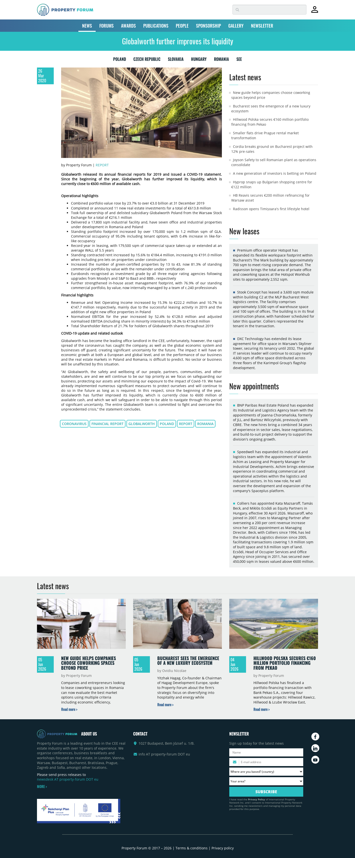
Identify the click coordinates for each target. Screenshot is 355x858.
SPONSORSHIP (208, 25)
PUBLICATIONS (155, 25)
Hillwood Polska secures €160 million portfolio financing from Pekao (284, 663)
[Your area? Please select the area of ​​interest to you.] (266, 781)
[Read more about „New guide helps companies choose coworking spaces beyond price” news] (69, 709)
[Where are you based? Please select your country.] (266, 772)
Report (102, 165)
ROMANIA (221, 60)
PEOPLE (182, 25)
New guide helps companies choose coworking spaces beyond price (88, 663)
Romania (205, 423)
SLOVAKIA (176, 60)
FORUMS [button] (106, 25)
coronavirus (74, 423)
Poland (167, 423)
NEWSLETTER (262, 25)
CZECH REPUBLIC (146, 60)
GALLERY (236, 25)
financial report (107, 423)
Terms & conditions (192, 848)
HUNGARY (199, 60)
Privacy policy (223, 848)
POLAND (119, 60)
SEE (239, 60)
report (185, 423)
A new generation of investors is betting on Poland (274, 173)
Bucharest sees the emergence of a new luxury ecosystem (188, 660)
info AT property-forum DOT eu (164, 754)
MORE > (42, 786)
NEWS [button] (87, 25)
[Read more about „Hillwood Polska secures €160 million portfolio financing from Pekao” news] (261, 709)
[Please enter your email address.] (266, 762)
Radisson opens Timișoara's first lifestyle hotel (271, 208)
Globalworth (141, 423)
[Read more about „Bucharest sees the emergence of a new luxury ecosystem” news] (165, 704)
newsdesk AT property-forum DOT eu (67, 779)
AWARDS (128, 25)
